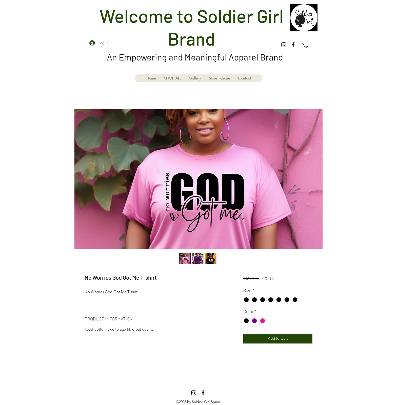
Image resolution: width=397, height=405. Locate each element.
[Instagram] (284, 45)
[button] (305, 45)
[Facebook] (293, 45)
